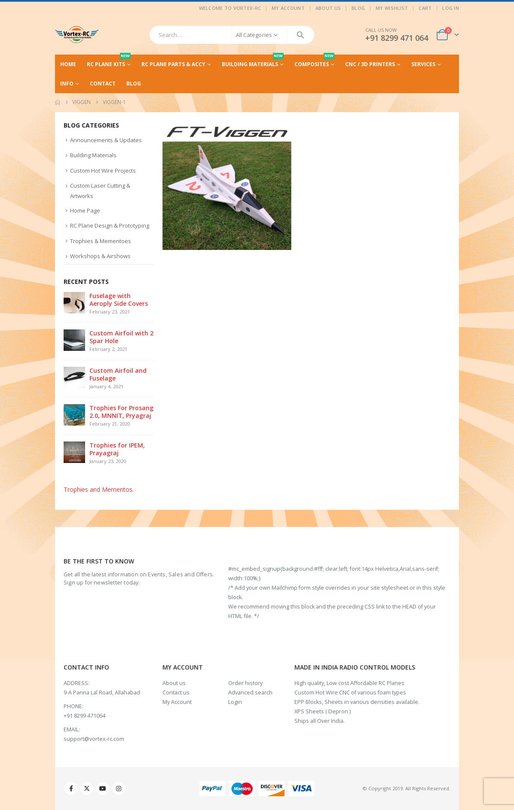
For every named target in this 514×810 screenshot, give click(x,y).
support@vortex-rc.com (94, 739)
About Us (328, 8)
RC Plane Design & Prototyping (109, 225)
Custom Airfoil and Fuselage (118, 374)
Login (235, 702)
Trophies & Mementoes (100, 241)
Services (423, 64)
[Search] (300, 34)
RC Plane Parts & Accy (173, 64)
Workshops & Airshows (100, 256)
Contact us (176, 692)
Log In (450, 8)
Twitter (86, 788)
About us (174, 683)
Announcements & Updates (106, 140)
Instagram (118, 788)
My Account (288, 8)
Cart (425, 8)
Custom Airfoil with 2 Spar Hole (121, 337)
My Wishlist (392, 8)
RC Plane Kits (109, 61)
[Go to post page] (74, 302)
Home (68, 64)
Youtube (102, 788)
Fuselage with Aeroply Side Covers (118, 300)
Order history (245, 683)
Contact (103, 83)
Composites (314, 61)
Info (66, 83)
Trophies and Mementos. (99, 489)
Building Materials (253, 61)
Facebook (70, 788)
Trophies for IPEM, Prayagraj (117, 449)
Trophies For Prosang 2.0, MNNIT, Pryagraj (121, 412)
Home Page (85, 210)
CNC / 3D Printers (370, 64)
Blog (358, 8)
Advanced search (250, 692)
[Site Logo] (76, 34)
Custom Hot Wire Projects (103, 170)
